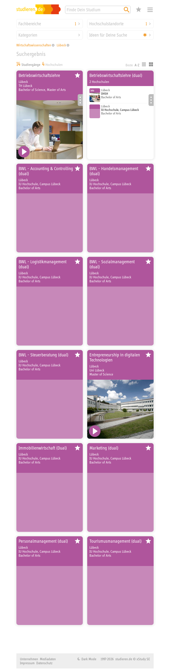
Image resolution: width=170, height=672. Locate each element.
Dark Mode (88, 659)
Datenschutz (44, 663)
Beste (129, 65)
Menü (150, 9)
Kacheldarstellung (151, 64)
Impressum (27, 663)
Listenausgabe (144, 64)
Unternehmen (29, 659)
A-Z (137, 65)
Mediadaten (48, 659)
